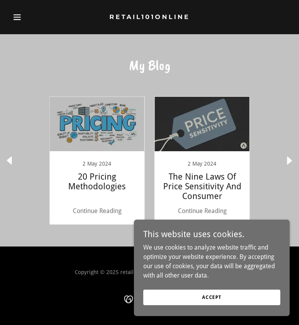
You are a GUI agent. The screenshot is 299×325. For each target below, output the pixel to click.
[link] (149, 17)
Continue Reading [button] (97, 211)
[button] (30, 17)
